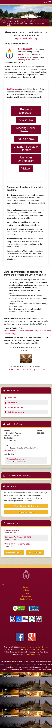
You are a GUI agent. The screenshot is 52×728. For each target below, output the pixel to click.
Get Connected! (34, 552)
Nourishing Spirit (24, 49)
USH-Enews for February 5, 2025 (17, 544)
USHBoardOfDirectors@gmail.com (26, 369)
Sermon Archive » (26, 512)
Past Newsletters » (14, 552)
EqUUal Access (13, 89)
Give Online (26, 120)
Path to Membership (14, 412)
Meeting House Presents (26, 129)
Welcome (10, 397)
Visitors (26, 168)
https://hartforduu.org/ (26, 38)
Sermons (11, 486)
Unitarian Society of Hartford (21, 21)
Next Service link (10, 450)
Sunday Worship (26, 599)
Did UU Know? (26, 138)
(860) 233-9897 (6, 664)
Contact (26, 587)
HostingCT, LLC (34, 654)
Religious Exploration (26, 111)
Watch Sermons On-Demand (26, 506)
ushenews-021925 (11, 530)
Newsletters (26, 596)
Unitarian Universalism (26, 159)
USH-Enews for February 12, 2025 (17, 537)
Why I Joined (11, 402)
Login (45, 647)
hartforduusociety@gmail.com (36, 649)
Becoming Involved (13, 407)
